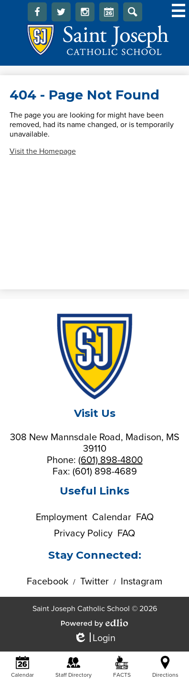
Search (132, 14)
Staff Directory (73, 667)
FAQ (145, 517)
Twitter (61, 14)
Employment (61, 517)
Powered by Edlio (94, 623)
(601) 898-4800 (110, 460)
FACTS (122, 667)
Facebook (37, 14)
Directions (165, 667)
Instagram (84, 14)
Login (95, 638)
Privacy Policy (83, 533)
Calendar (108, 14)
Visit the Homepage (43, 151)
